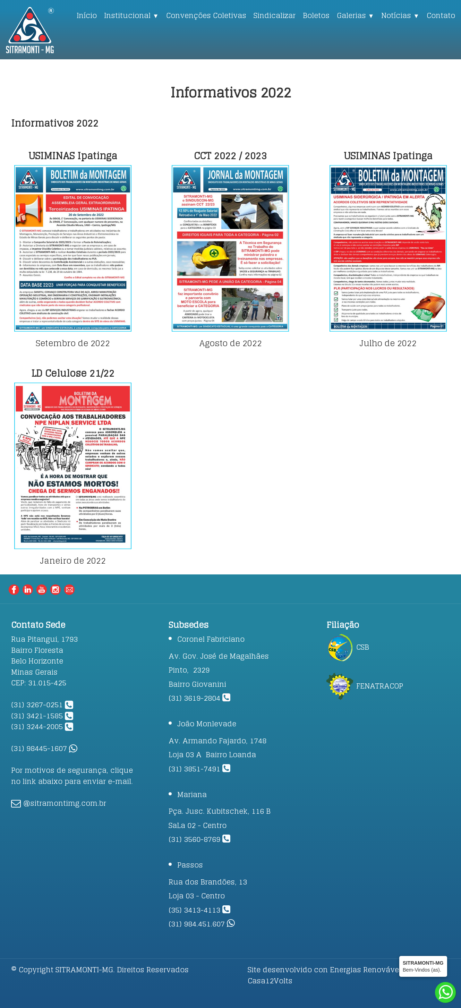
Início (87, 15)
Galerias (355, 15)
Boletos (316, 15)
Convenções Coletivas (206, 15)
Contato (441, 15)
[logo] (40, 30)
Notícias (400, 15)
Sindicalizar (275, 15)
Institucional (131, 15)
